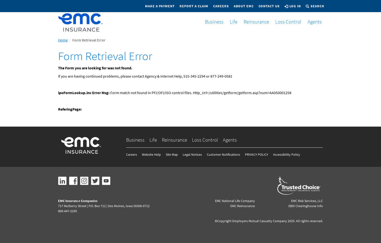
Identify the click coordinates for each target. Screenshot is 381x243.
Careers (221, 6)
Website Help (151, 154)
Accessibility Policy (286, 154)
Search (315, 6)
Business (212, 21)
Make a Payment (160, 6)
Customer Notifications (223, 154)
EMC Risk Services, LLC (307, 201)
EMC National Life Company (235, 201)
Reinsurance (254, 21)
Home (63, 40)
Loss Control (286, 21)
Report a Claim (194, 6)
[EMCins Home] (80, 22)
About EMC (244, 6)
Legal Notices (192, 154)
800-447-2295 (67, 211)
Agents (313, 21)
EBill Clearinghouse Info (305, 206)
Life (231, 21)
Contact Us (269, 6)
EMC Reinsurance (242, 206)
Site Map (172, 154)
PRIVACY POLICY (256, 154)
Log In (293, 6)
